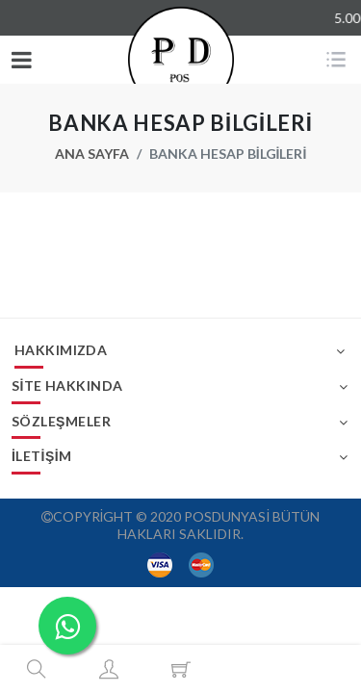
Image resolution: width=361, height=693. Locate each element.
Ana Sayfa (92, 153)
